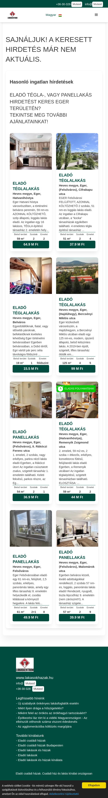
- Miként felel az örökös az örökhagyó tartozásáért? (51, 713)
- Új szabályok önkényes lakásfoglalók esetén (47, 703)
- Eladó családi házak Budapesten (39, 745)
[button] (54, 15)
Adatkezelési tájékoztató (64, 794)
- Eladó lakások (26, 755)
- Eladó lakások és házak (33, 750)
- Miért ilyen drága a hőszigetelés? (40, 708)
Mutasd (77, 4)
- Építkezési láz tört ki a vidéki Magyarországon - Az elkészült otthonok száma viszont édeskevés (51, 719)
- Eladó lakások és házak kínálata (39, 760)
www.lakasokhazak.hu (34, 678)
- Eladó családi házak (31, 740)
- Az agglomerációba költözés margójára (44, 726)
